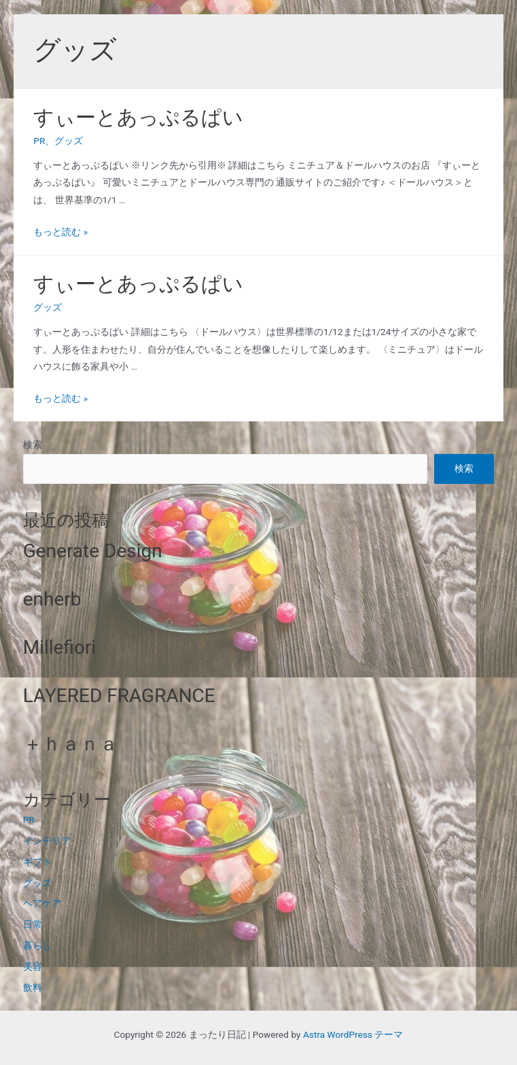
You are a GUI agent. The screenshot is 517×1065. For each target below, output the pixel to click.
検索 (32, 444)
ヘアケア (42, 903)
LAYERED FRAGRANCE (119, 695)
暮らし (37, 945)
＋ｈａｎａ (70, 744)
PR (39, 140)
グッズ (68, 140)
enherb (52, 599)
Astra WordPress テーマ (353, 1034)
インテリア (47, 840)
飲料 (32, 987)
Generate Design (92, 551)
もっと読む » (60, 231)
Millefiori (59, 647)
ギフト (37, 861)
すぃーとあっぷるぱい (138, 117)
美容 (32, 966)
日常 (32, 924)
